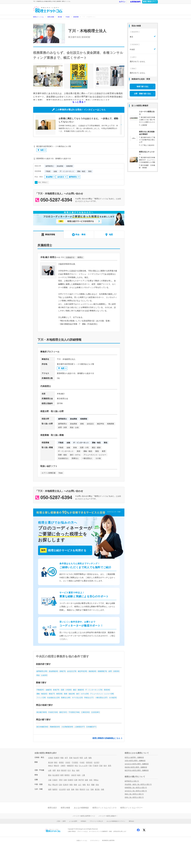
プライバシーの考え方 (96, 821)
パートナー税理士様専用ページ (84, 816)
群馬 (109, 766)
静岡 (62, 775)
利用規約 (83, 821)
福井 (77, 770)
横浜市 (56, 766)
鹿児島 (97, 789)
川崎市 (63, 766)
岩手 (66, 758)
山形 (85, 758)
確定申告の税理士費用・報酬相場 (137, 770)
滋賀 (86, 780)
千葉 (90, 766)
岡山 (49, 785)
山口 (79, 785)
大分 (87, 789)
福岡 (49, 789)
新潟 (58, 770)
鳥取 (71, 785)
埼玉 (76, 766)
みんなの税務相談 (81, 808)
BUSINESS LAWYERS (108, 840)
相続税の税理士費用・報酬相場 (136, 767)
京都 (65, 780)
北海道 (50, 758)
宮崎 (92, 789)
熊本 (77, 789)
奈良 (90, 780)
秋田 (81, 758)
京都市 (70, 780)
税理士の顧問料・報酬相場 (134, 757)
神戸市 (81, 780)
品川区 (96, 762)
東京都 (60, 17)
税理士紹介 (52, 808)
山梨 (49, 770)
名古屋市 (56, 775)
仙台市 (76, 758)
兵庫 (75, 780)
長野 (54, 770)
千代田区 (75, 762)
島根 (75, 785)
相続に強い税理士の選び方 (134, 794)
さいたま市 (83, 766)
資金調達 (49, 177)
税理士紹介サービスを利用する (63, 550)
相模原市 (70, 766)
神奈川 (50, 766)
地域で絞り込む (143, 86)
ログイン (120, 2)
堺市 (60, 780)
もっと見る (78, 102)
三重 (83, 775)
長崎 (72, 789)
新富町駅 (76, 17)
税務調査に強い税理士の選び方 (136, 787)
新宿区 (61, 762)
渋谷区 (67, 762)
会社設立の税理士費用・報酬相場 (137, 764)
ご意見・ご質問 (61, 821)
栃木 (105, 766)
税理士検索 (50, 17)
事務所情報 (48, 234)
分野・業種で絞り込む (142, 94)
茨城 (100, 766)
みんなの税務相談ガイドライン (116, 821)
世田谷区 (89, 762)
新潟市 (63, 770)
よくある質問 (73, 821)
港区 (55, 762)
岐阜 (79, 775)
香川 (88, 785)
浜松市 (73, 775)
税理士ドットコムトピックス (104, 808)
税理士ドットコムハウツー (131, 808)
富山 (73, 770)
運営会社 (131, 821)
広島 (60, 785)
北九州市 (62, 789)
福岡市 (55, 789)
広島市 (65, 785)
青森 (62, 758)
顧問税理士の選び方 (132, 781)
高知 (97, 785)
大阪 (49, 780)
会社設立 (60, 177)
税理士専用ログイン (150, 2)
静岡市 (67, 775)
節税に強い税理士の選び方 (134, 797)
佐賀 (68, 789)
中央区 (68, 17)
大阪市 (55, 780)
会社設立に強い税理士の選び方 (136, 791)
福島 (90, 758)
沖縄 (102, 789)
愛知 (49, 775)
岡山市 (55, 785)
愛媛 (92, 785)
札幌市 (56, 758)
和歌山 (96, 780)
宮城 (70, 758)
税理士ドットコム (38, 17)
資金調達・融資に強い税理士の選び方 (138, 784)
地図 (41, 150)
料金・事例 (78, 234)
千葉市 (95, 766)
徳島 (84, 785)
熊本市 (82, 789)
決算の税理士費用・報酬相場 (135, 761)
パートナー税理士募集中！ (108, 816)
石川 (69, 770)
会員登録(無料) (134, 2)
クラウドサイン (94, 840)
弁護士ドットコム (82, 840)
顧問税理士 (73, 177)
